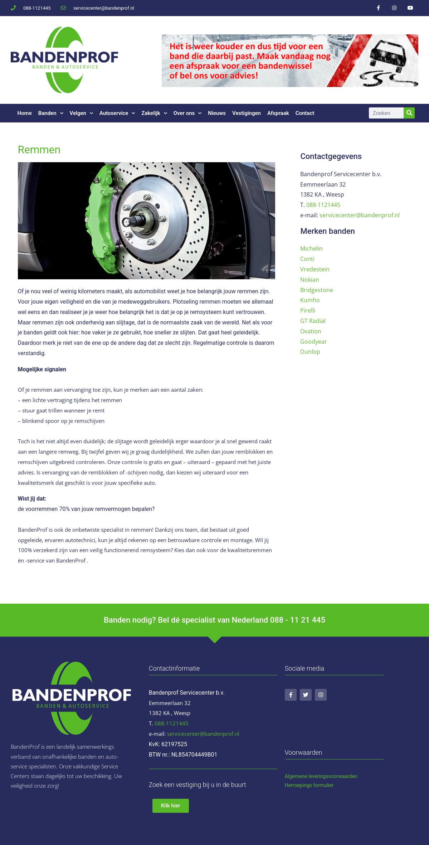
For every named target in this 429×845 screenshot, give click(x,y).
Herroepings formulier (309, 785)
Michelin (311, 248)
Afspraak (278, 113)
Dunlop (310, 352)
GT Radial (313, 321)
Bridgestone (316, 290)
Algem (292, 776)
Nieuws (217, 113)
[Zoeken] (409, 113)
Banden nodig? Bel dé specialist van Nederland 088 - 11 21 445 (214, 619)
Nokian (309, 280)
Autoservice (117, 113)
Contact (305, 113)
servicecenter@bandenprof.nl (360, 215)
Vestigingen (246, 113)
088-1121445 (323, 205)
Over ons (188, 113)
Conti (307, 259)
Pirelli (307, 310)
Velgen (81, 113)
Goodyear (313, 342)
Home (25, 113)
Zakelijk (154, 113)
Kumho (310, 300)
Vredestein (315, 269)
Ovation (310, 331)
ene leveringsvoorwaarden (328, 776)
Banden (50, 113)
